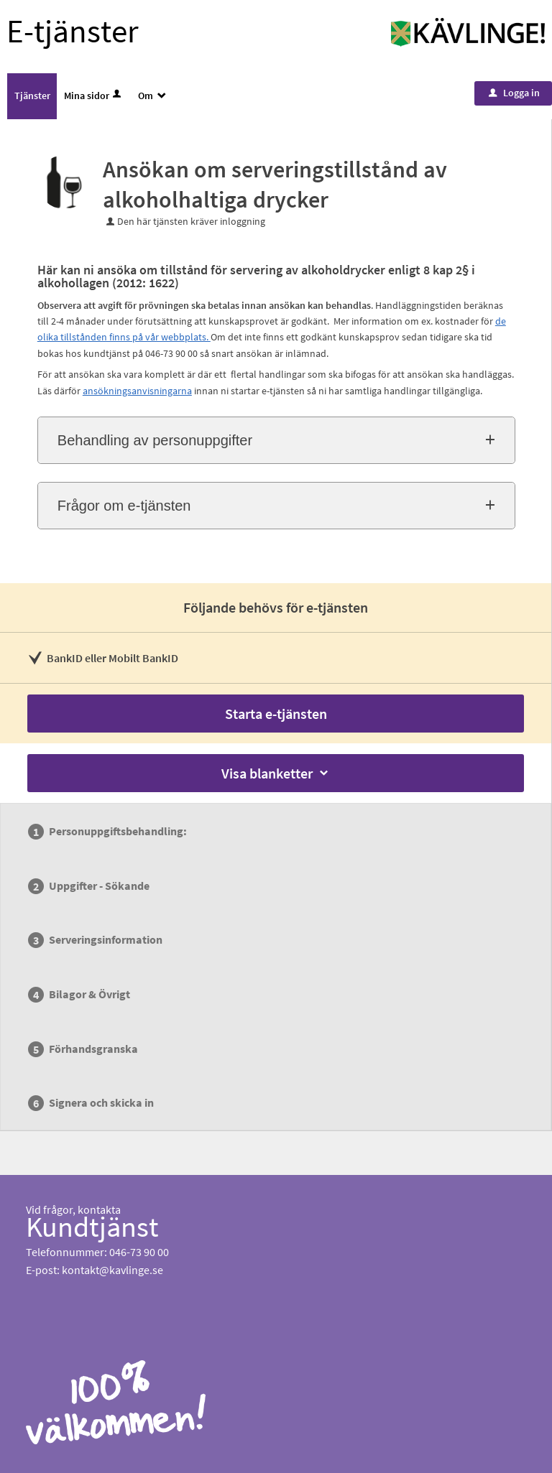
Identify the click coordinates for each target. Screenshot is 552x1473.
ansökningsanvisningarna (137, 390)
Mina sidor (94, 95)
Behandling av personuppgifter (155, 440)
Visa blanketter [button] (276, 773)
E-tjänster (72, 31)
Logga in (514, 92)
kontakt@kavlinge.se (112, 1270)
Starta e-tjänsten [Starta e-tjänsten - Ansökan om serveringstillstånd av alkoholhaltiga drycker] (276, 713)
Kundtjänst (92, 1227)
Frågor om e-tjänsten (124, 506)
